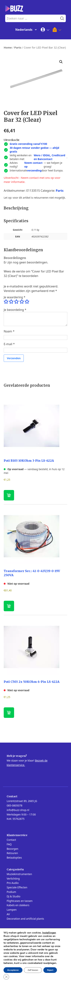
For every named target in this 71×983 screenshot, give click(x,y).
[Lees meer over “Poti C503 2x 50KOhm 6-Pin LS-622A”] (9, 712)
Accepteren (13, 970)
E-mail (9, 344)
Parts (17, 47)
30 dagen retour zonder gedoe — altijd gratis (34, 149)
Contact (11, 840)
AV (8, 914)
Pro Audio (13, 883)
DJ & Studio (13, 896)
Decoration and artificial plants (25, 918)
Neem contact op (33, 164)
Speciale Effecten (17, 887)
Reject (50, 970)
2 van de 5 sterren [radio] (11, 301)
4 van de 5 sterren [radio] (21, 301)
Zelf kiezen (33, 970)
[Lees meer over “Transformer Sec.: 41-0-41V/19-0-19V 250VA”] (9, 606)
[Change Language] (25, 29)
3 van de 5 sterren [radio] (16, 301)
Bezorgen (12, 849)
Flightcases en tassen (19, 901)
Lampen (11, 909)
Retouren (12, 853)
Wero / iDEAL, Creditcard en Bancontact (49, 157)
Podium (11, 892)
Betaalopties (14, 857)
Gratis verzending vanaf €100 (28, 144)
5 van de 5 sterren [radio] (27, 301)
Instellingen (49, 932)
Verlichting (13, 878)
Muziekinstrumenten (19, 874)
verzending (34, 170)
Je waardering (14, 297)
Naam (9, 331)
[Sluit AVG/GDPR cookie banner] (6, 977)
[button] (61, 61)
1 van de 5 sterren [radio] (6, 301)
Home (8, 47)
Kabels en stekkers (18, 905)
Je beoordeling (15, 310)
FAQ (9, 844)
